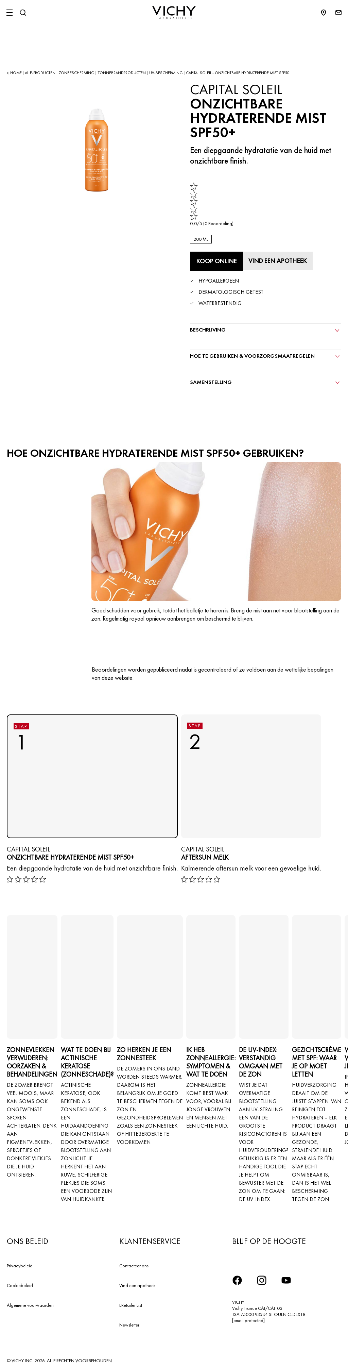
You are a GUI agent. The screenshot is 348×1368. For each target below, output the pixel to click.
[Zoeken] (23, 13)
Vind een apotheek (137, 1284)
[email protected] (248, 1319)
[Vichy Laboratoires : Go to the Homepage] (174, 12)
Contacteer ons (134, 1264)
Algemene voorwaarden (30, 1303)
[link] (211, 204)
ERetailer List (130, 1303)
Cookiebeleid (20, 1284)
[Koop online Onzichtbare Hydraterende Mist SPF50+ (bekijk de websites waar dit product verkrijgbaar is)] (216, 261)
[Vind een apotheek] (280, 260)
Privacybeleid (20, 1264)
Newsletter (129, 1323)
